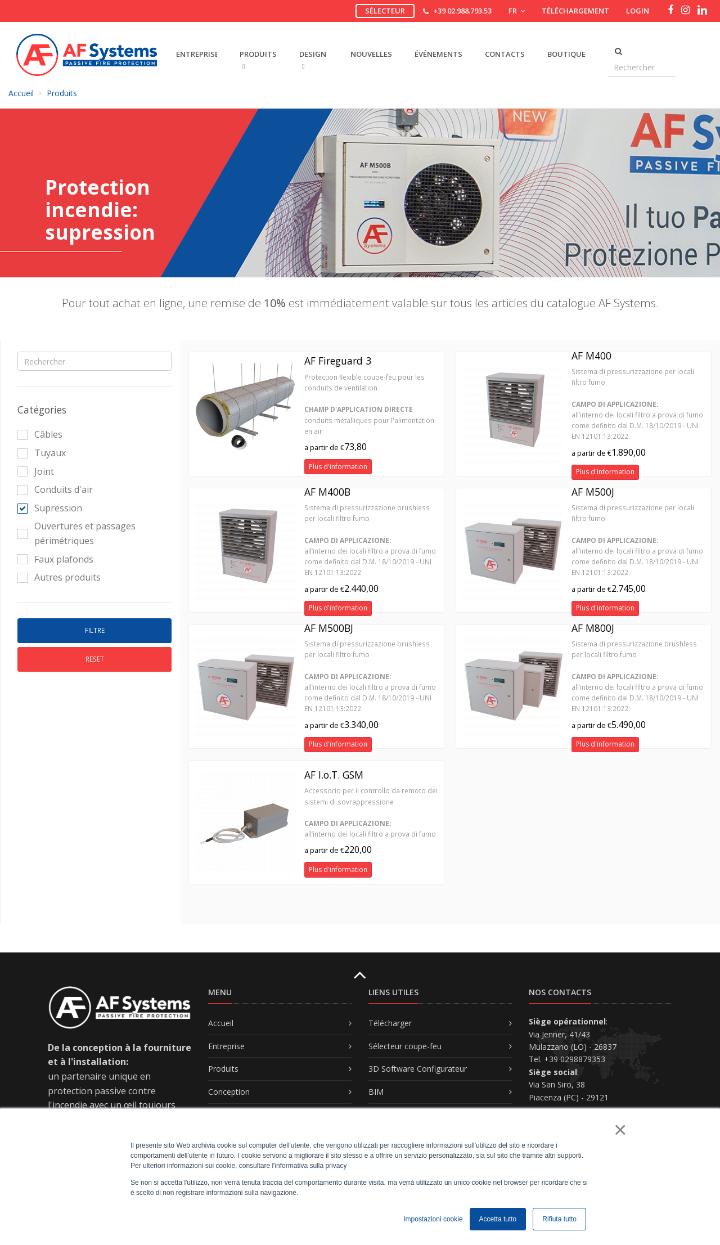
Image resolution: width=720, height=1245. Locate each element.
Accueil (21, 93)
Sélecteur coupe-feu (405, 1046)
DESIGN (312, 59)
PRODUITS (258, 59)
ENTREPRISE (196, 54)
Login (637, 11)
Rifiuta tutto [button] (559, 1219)
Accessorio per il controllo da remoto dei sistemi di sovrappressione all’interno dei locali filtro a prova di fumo (371, 812)
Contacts (505, 54)
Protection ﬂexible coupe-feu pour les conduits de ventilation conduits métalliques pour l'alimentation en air (369, 404)
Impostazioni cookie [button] (432, 1219)
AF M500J (593, 491)
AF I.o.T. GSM (333, 774)
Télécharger (390, 1023)
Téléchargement (575, 11)
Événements (438, 54)
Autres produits (59, 577)
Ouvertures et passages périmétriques (76, 533)
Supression (49, 508)
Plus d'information (338, 466)
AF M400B (327, 491)
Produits (62, 93)
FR (516, 11)
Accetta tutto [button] (498, 1219)
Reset (95, 659)
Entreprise (226, 1046)
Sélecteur (385, 11)
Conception (229, 1091)
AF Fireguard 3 (337, 360)
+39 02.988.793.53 (462, 11)
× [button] (620, 1130)
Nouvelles (371, 54)
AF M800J (593, 628)
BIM (376, 1091)
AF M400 (591, 355)
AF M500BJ (328, 628)
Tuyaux (41, 453)
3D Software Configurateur (417, 1068)
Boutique (566, 54)
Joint (35, 471)
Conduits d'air (55, 489)
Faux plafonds (55, 559)
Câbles (39, 434)
